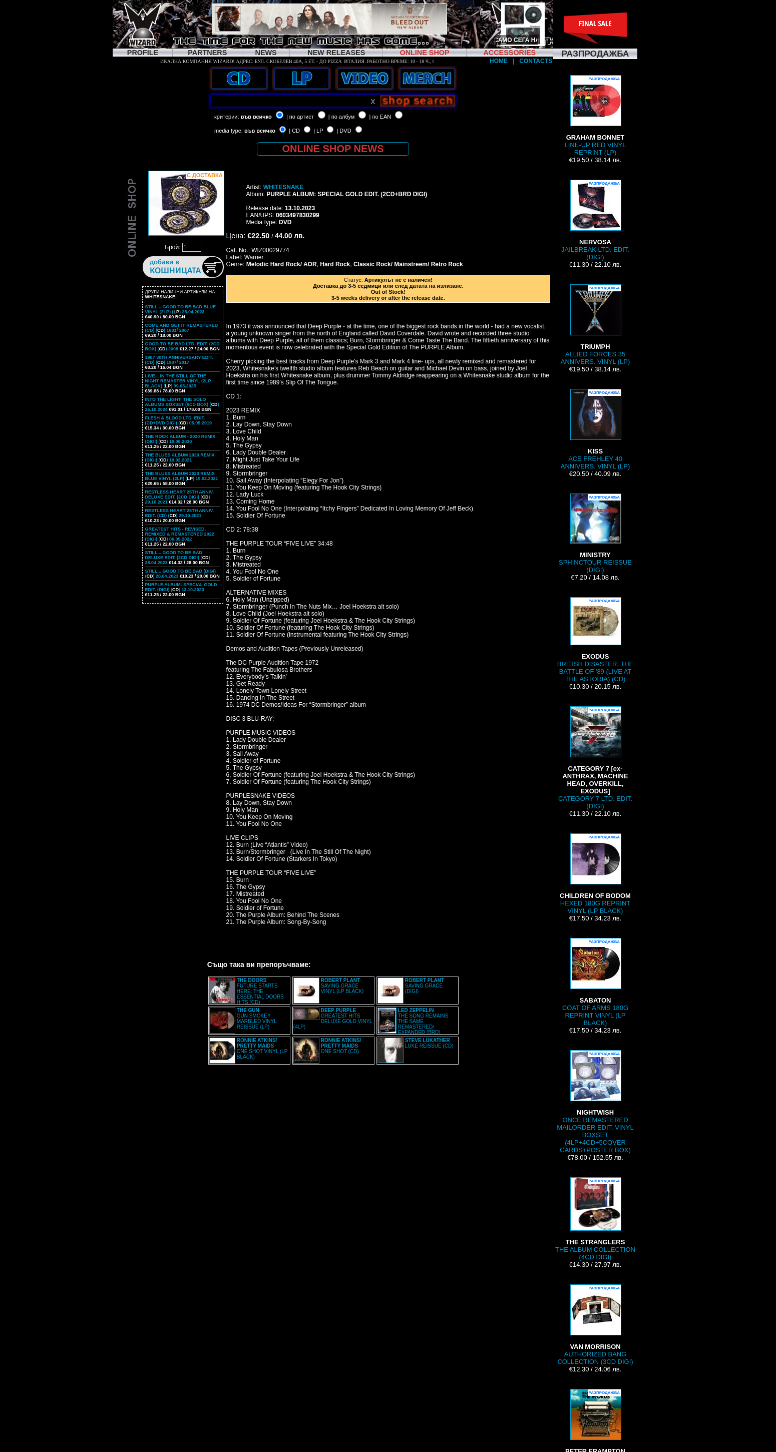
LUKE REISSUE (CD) (429, 1043)
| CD (294, 131)
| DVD (343, 131)
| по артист (300, 117)
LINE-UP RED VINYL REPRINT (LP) (595, 115)
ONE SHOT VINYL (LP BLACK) (262, 1049)
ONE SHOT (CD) (341, 1046)
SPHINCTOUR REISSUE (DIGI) (595, 534)
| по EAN (380, 117)
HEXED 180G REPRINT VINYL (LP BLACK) (595, 873)
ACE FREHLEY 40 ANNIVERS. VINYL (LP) (595, 429)
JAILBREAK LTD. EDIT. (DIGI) (595, 220)
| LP (318, 131)
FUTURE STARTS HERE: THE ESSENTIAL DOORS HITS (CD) (260, 991)
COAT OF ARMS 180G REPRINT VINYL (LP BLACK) (595, 982)
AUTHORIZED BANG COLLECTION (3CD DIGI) (595, 1324)
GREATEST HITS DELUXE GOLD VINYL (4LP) (332, 1019)
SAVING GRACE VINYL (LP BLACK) (342, 986)
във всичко (256, 117)
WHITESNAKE (283, 187)
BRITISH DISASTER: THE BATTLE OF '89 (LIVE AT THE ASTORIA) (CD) (595, 640)
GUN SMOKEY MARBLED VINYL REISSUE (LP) (257, 1019)
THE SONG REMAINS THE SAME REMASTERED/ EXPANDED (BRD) (423, 1021)
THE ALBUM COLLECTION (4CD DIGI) (595, 1219)
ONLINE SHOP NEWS (333, 148)
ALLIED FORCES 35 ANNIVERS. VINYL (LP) (595, 324)
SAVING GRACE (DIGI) (424, 986)
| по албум (341, 117)
